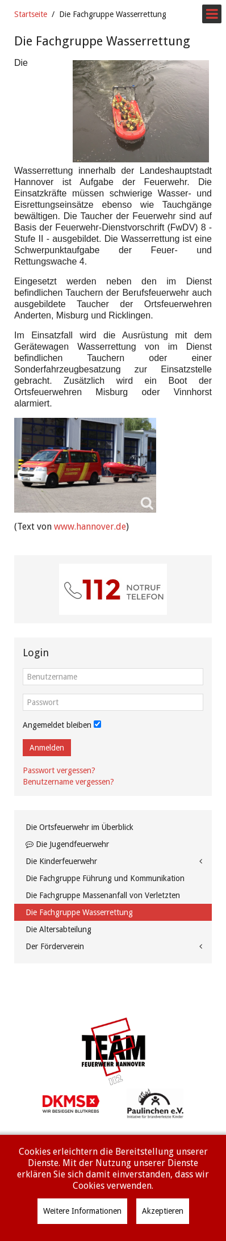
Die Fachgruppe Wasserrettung (79, 912)
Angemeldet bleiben (57, 724)
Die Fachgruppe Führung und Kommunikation (105, 878)
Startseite (30, 14)
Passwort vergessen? (59, 770)
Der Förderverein (55, 946)
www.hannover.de (90, 526)
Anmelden (47, 747)
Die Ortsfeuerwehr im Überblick (79, 827)
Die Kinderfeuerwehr (61, 861)
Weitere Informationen (82, 1210)
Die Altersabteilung (58, 929)
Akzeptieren (162, 1210)
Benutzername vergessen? (68, 781)
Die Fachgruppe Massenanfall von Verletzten (103, 895)
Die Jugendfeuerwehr (67, 844)
